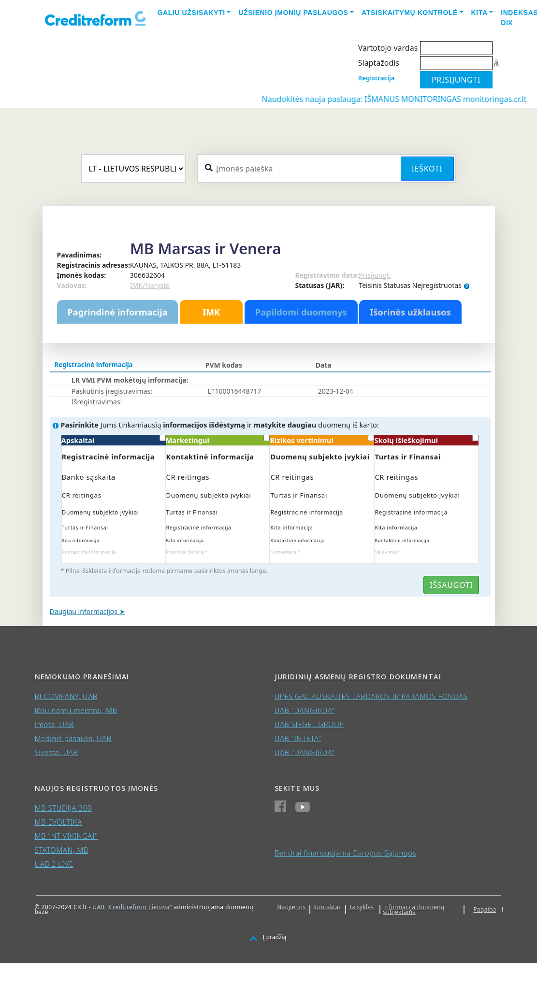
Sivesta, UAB (56, 752)
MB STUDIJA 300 (63, 808)
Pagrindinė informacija (118, 312)
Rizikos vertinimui (322, 440)
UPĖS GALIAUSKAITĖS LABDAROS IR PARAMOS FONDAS (371, 696)
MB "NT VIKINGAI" (66, 836)
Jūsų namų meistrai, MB (76, 710)
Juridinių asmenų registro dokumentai (358, 676)
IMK (211, 312)
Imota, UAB (54, 724)
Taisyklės (361, 907)
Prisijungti (375, 275)
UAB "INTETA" (298, 738)
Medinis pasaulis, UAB (73, 738)
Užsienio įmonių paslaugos (293, 12)
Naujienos (291, 907)
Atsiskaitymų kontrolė (410, 12)
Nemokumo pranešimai (82, 676)
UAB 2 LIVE (54, 864)
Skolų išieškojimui (426, 440)
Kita (479, 12)
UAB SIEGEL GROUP (309, 724)
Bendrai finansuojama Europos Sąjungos (346, 852)
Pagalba (485, 909)
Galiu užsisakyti (191, 12)
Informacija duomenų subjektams (414, 909)
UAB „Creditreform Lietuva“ (132, 907)
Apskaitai (113, 440)
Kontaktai (326, 907)
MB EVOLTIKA (58, 822)
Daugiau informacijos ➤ (87, 611)
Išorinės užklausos (410, 312)
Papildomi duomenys (301, 312)
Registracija (376, 77)
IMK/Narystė (150, 285)
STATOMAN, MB (61, 850)
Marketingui (218, 440)
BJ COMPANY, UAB (66, 696)
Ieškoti (427, 168)
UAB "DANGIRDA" (304, 710)
